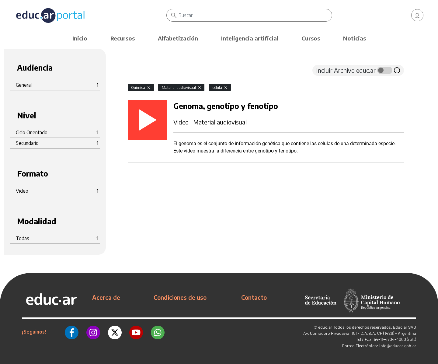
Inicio (79, 38)
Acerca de (106, 297)
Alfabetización (178, 38)
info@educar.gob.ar (397, 345)
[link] (417, 15)
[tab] (140, 70)
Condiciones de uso (180, 297)
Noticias (354, 38)
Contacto (254, 297)
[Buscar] (255, 15)
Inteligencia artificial (249, 38)
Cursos (310, 38)
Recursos (122, 38)
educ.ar (325, 327)
